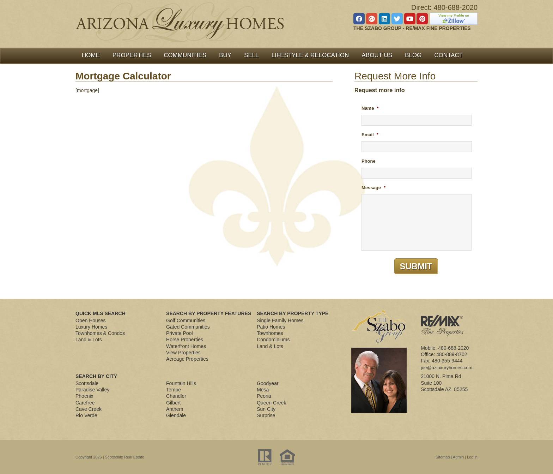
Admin (458, 457)
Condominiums (273, 339)
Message (373, 187)
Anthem (174, 409)
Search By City (96, 376)
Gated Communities (188, 327)
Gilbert (173, 403)
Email (369, 134)
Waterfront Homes (186, 346)
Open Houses (90, 320)
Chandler (176, 396)
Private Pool (179, 333)
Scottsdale (86, 383)
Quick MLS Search (100, 313)
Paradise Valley (92, 389)
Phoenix (84, 396)
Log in (472, 457)
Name (369, 108)
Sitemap (443, 457)
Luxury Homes (91, 327)
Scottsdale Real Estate (124, 457)
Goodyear (267, 383)
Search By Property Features (208, 313)
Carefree (85, 403)
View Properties (183, 352)
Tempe (173, 389)
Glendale (176, 415)
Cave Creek (88, 409)
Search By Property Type (292, 313)
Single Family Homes (280, 320)
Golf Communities (185, 320)
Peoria (264, 396)
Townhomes (270, 333)
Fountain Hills (181, 383)
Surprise (266, 415)
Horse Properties (184, 339)
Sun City (266, 409)
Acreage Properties (187, 359)
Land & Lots (88, 339)
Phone (368, 161)
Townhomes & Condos (100, 333)
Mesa (263, 389)
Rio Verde (86, 415)
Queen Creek (271, 403)
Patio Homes (271, 327)
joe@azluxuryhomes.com (446, 367)
